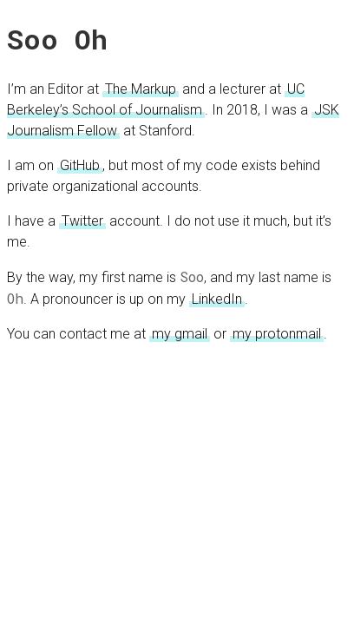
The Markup (140, 89)
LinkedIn (217, 299)
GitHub (80, 165)
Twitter (82, 221)
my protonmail (277, 334)
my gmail (179, 334)
